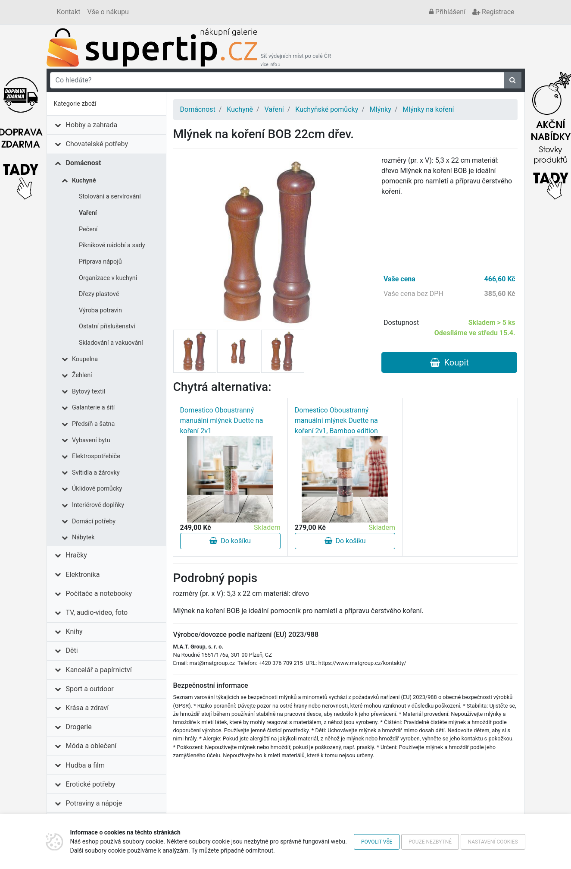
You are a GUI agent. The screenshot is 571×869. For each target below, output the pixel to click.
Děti (72, 650)
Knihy (74, 631)
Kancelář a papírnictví (99, 670)
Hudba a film (85, 765)
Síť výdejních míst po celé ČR (296, 60)
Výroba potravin (100, 310)
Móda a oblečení (91, 746)
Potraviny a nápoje (94, 803)
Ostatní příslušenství (107, 326)
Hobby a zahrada (92, 125)
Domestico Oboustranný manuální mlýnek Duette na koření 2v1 (221, 420)
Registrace (493, 12)
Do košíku (230, 541)
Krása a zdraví (87, 708)
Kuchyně (84, 180)
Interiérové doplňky (98, 505)
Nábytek (83, 537)
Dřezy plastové (99, 294)
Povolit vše (377, 842)
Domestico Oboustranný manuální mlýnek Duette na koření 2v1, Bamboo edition (336, 420)
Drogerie (79, 727)
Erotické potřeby (90, 784)
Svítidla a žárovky (96, 472)
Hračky (76, 555)
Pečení (88, 229)
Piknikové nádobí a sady (112, 245)
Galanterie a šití (93, 407)
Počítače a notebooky (99, 593)
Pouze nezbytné (430, 842)
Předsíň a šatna (93, 424)
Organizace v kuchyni (108, 278)
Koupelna (85, 359)
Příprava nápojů (100, 261)
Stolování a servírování (110, 196)
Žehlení (82, 375)
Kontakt (69, 12)
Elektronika (83, 574)
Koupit (449, 362)
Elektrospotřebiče (96, 456)
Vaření (88, 213)
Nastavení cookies (493, 842)
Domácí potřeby (93, 521)
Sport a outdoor (90, 689)
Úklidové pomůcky (97, 488)
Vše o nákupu (108, 12)
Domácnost (83, 163)
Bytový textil (88, 391)
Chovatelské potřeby (97, 144)
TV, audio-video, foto (97, 612)
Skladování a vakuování (111, 342)
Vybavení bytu (91, 440)
